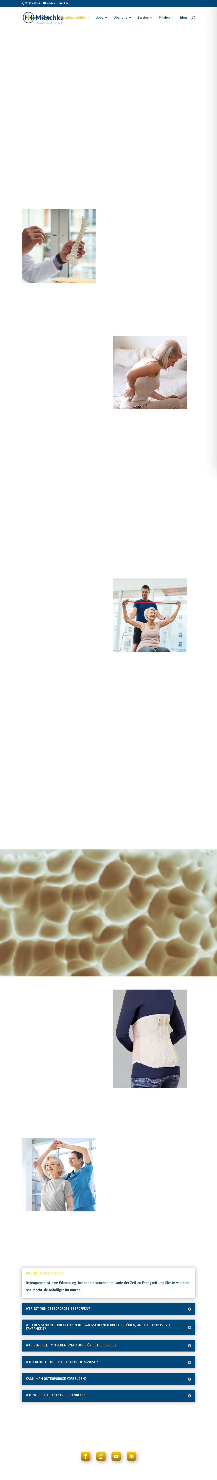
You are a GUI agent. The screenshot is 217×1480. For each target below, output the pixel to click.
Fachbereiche (40, 19)
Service (143, 19)
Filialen (164, 19)
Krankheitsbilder (73, 19)
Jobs (99, 19)
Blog (183, 19)
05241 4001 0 (32, 3)
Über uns (120, 19)
